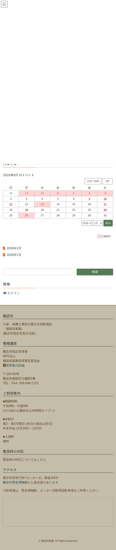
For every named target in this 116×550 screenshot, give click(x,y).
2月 (107, 181)
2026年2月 (14, 248)
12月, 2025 (93, 181)
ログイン (14, 293)
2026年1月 (14, 254)
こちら (41, 459)
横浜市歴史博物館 (15, 482)
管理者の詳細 (15, 365)
